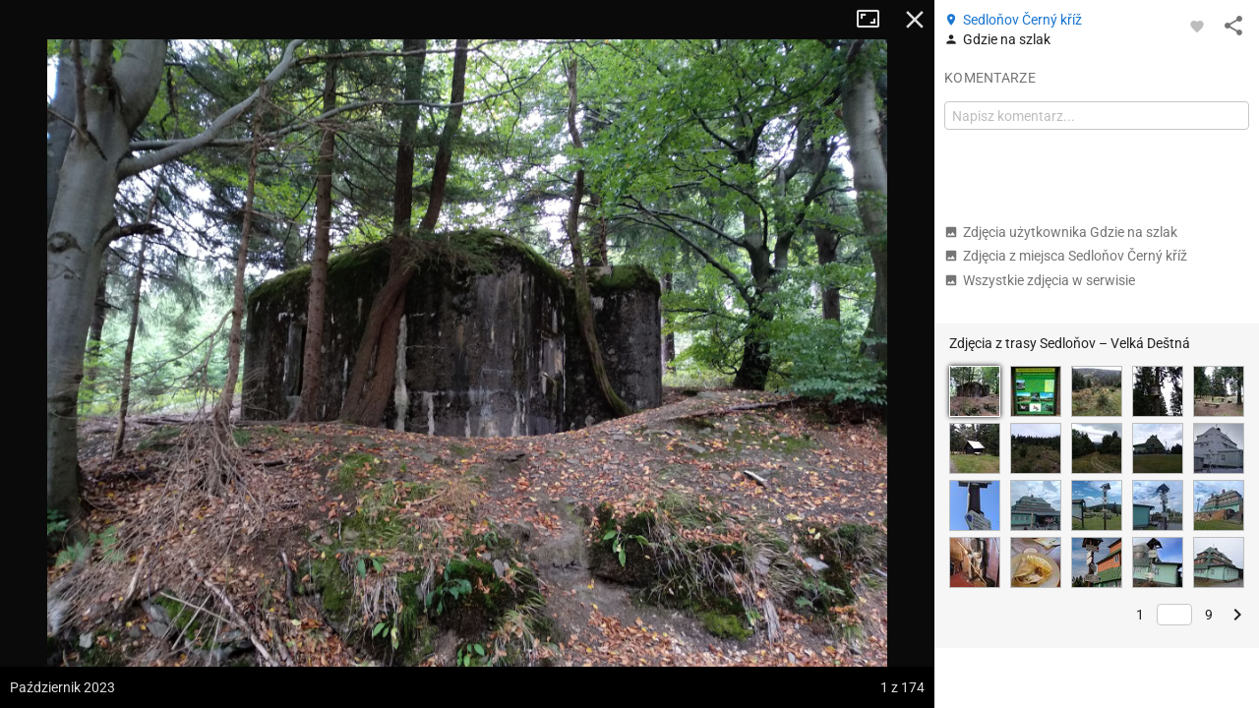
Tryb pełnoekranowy (875, 19)
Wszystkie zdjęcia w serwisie (1039, 280)
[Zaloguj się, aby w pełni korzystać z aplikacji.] (1197, 25)
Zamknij (914, 19)
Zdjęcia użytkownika (1060, 232)
